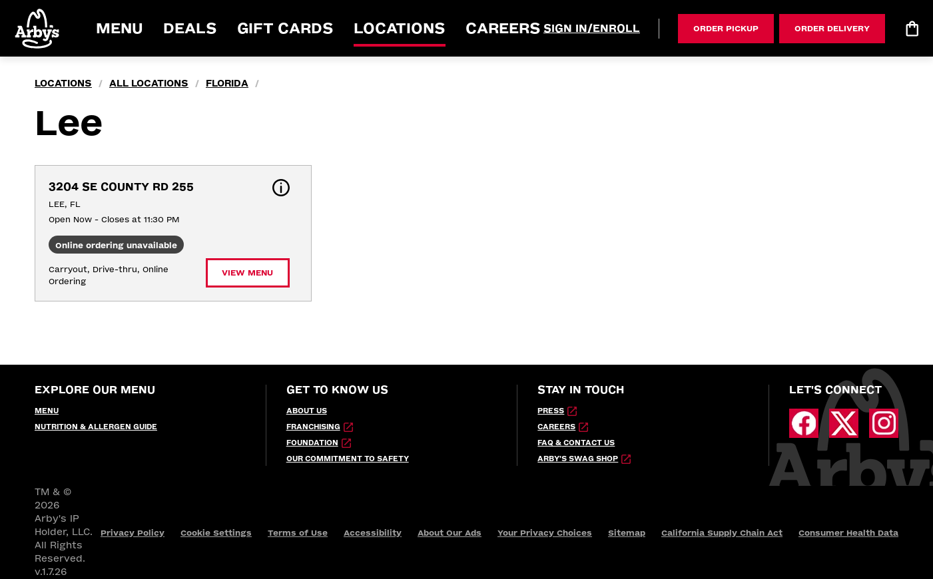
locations (63, 83)
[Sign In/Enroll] (591, 28)
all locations (148, 83)
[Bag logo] (912, 29)
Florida (227, 83)
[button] (38, 28)
